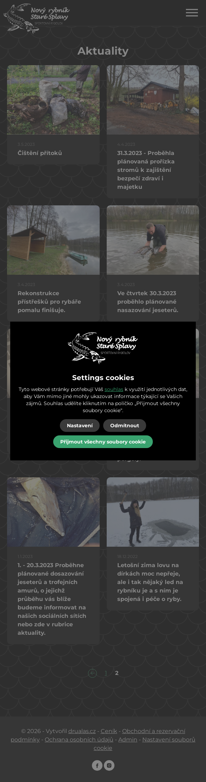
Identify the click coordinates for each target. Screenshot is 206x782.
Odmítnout (124, 425)
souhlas (114, 389)
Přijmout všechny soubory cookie (103, 442)
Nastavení (80, 425)
